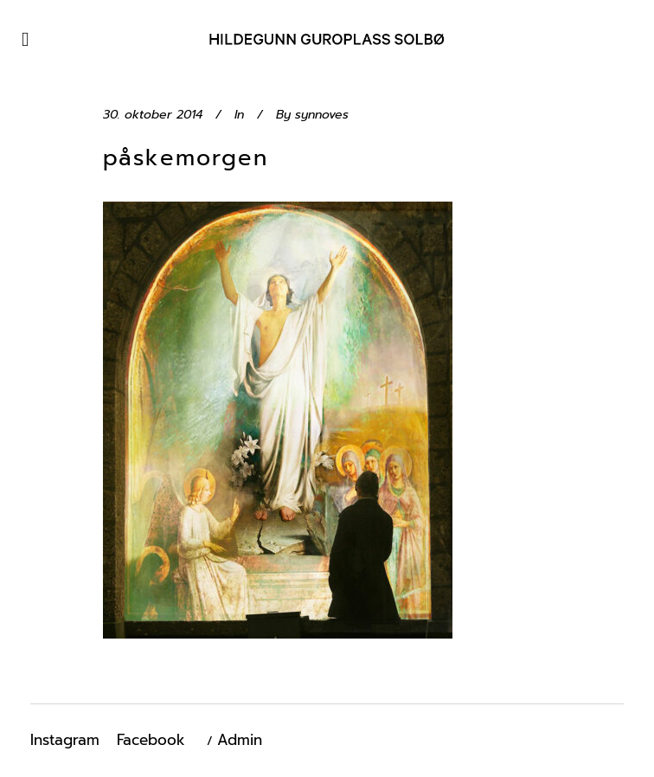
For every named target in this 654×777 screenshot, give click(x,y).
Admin (239, 740)
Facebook (151, 740)
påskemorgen (185, 158)
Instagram (64, 740)
